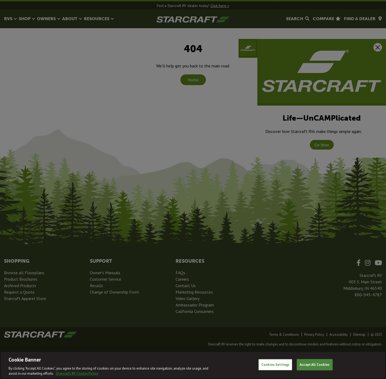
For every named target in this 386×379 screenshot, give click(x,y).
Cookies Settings (275, 364)
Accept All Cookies (314, 364)
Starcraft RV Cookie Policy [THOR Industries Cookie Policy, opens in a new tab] (77, 373)
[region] (193, 365)
